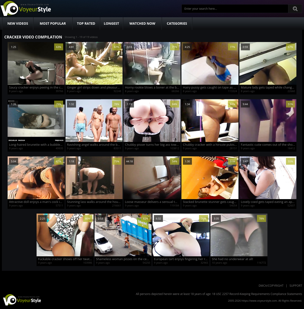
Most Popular (53, 23)
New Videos (17, 23)
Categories (177, 23)
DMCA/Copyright (271, 286)
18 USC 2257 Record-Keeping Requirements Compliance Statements (257, 294)
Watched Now (142, 23)
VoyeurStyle (21, 299)
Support (296, 286)
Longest (111, 23)
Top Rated (86, 23)
